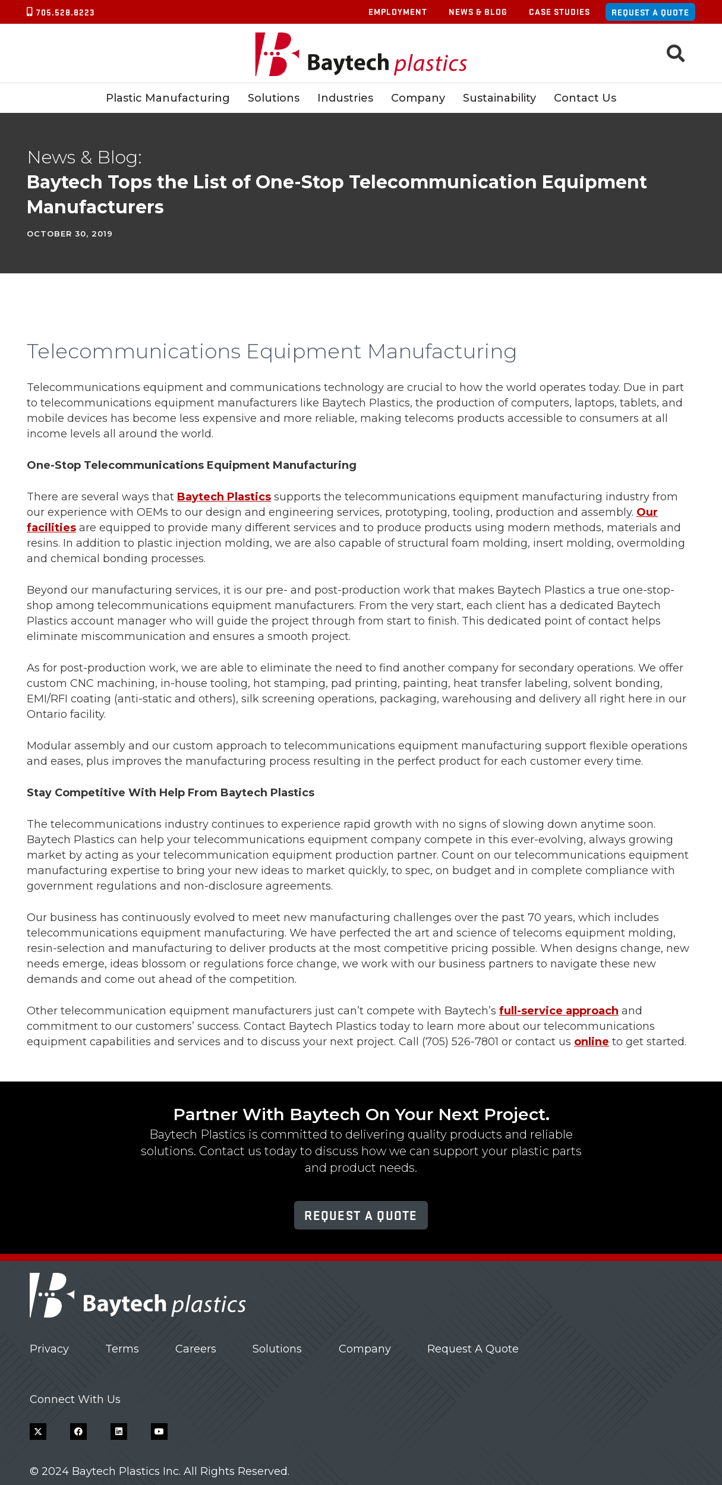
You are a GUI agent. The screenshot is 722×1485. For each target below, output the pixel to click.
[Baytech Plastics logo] (361, 53)
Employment (397, 11)
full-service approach (559, 1010)
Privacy (49, 1348)
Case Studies (559, 11)
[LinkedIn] (119, 1431)
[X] (38, 1431)
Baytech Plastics (224, 496)
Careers (195, 1348)
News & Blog (478, 11)
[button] (675, 53)
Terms (122, 1348)
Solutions (277, 1348)
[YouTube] (159, 1431)
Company (365, 1348)
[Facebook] (78, 1431)
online (591, 1041)
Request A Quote (473, 1348)
